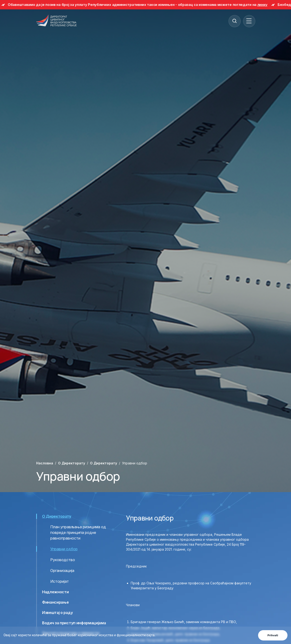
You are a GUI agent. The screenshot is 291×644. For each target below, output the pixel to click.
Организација (62, 570)
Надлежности (55, 592)
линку (262, 4)
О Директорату (103, 463)
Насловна (44, 463)
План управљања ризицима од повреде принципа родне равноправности (78, 532)
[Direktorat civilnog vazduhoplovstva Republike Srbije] (56, 21)
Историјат (59, 581)
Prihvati (272, 635)
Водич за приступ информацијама (74, 623)
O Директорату (71, 463)
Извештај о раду (57, 612)
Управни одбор (64, 549)
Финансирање (55, 602)
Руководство (62, 559)
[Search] (234, 21)
